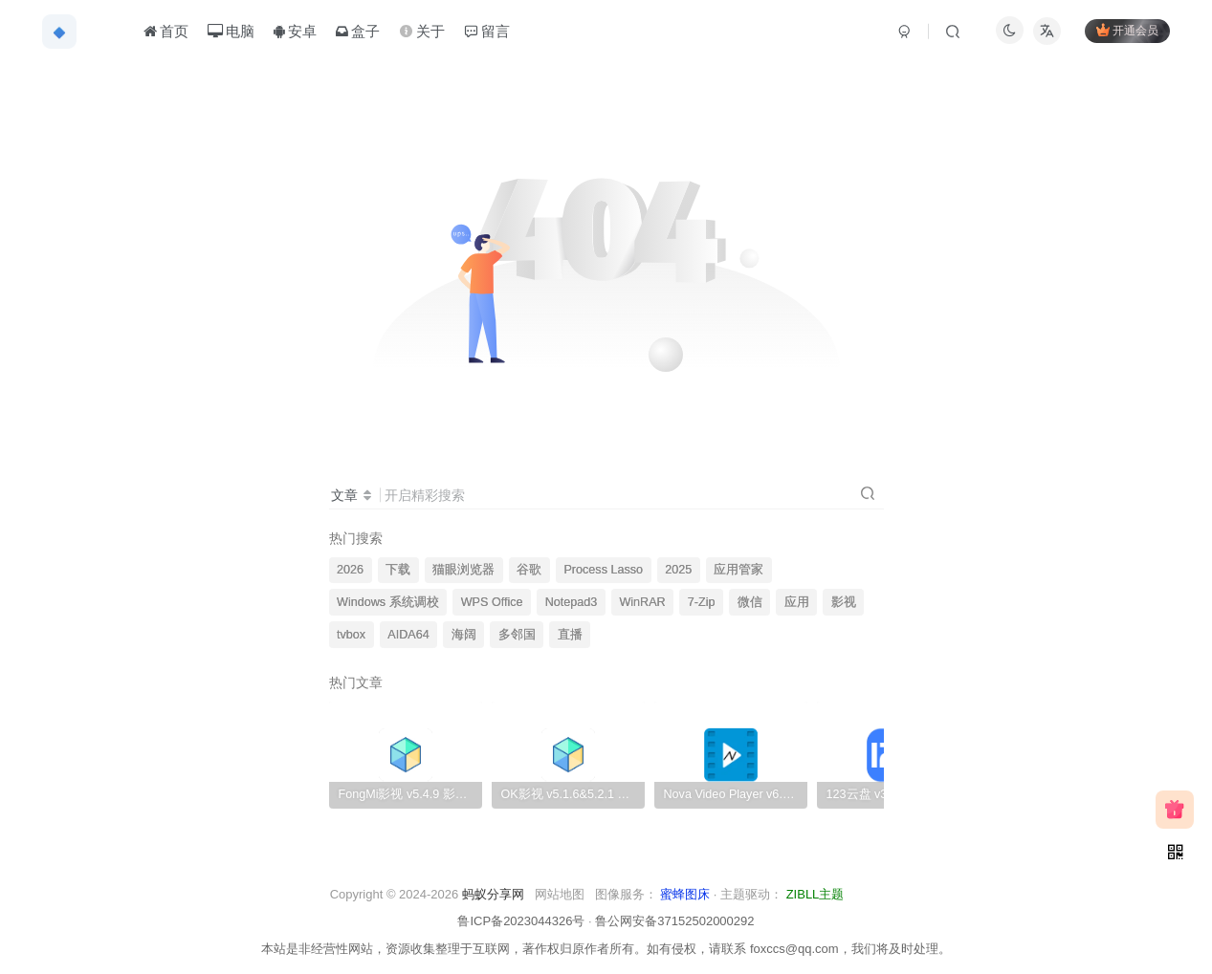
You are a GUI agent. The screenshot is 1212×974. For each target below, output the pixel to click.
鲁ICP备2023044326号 (520, 921)
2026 (350, 569)
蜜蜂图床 (685, 894)
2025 (678, 569)
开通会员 (1125, 31)
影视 (843, 602)
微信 (750, 602)
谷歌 (529, 569)
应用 (796, 602)
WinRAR (642, 602)
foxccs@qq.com (794, 949)
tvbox (351, 634)
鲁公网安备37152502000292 (674, 921)
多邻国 (517, 634)
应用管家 (738, 569)
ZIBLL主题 (815, 894)
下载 (398, 569)
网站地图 (559, 894)
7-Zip (702, 602)
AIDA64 (408, 634)
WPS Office (492, 602)
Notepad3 (571, 602)
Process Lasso (603, 569)
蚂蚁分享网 (493, 894)
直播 (570, 634)
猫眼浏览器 (463, 569)
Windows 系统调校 (388, 602)
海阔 (464, 634)
